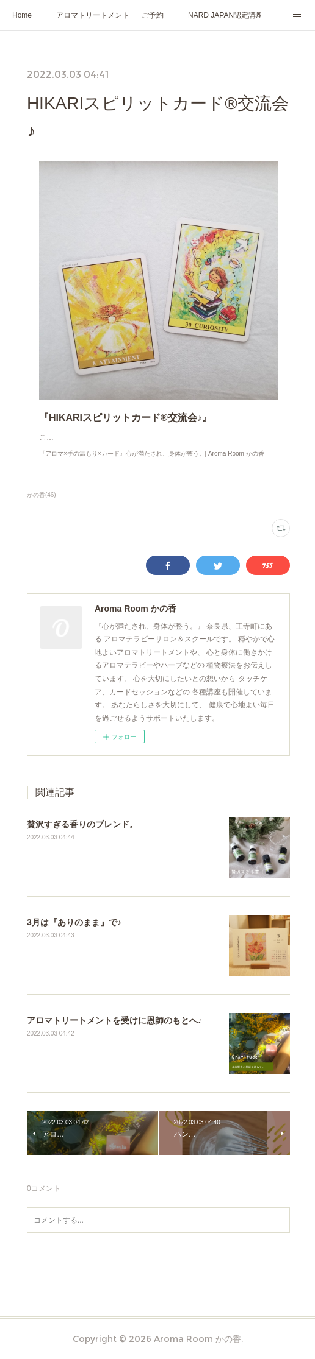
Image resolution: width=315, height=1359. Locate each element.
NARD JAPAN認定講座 (224, 15)
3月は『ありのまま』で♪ (74, 934)
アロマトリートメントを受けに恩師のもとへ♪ (114, 1032)
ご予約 (153, 15)
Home (22, 15)
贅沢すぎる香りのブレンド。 (82, 836)
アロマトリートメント (92, 15)
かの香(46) (41, 507)
